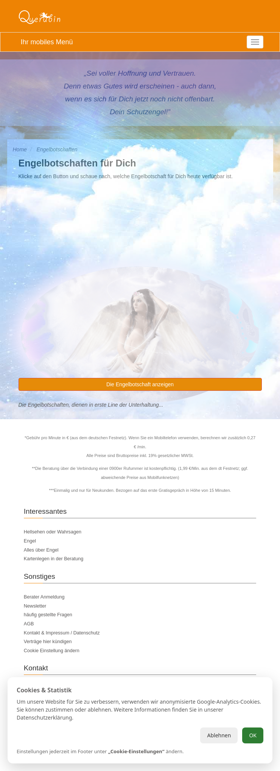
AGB (29, 623)
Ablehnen (219, 735)
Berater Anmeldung (44, 597)
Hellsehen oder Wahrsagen (52, 532)
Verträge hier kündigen (48, 641)
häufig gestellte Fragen (48, 614)
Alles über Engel (41, 550)
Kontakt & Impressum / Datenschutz (62, 633)
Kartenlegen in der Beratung (54, 558)
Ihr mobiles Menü (46, 42)
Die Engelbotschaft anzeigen (140, 384)
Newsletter (35, 606)
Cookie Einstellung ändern (51, 650)
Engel (30, 541)
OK (253, 735)
